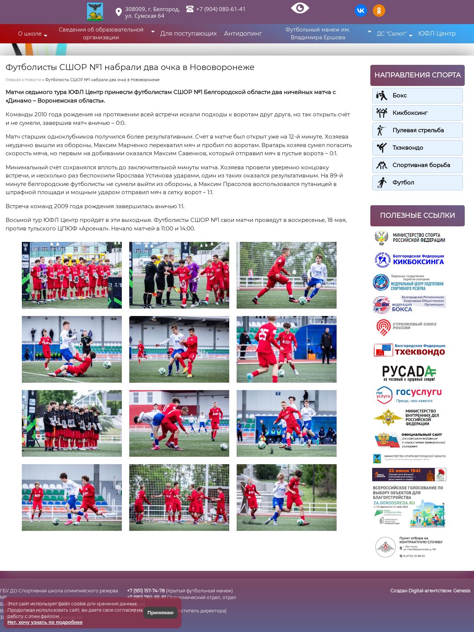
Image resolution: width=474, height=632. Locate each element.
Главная (13, 79)
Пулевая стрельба (418, 130)
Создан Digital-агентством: (430, 590)
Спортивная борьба (421, 165)
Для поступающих (188, 33)
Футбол (403, 182)
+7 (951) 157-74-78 (146, 590)
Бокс (400, 95)
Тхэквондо (408, 147)
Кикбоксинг (410, 112)
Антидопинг (243, 33)
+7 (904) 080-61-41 (221, 9)
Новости (33, 79)
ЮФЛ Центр (437, 33)
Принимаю (160, 612)
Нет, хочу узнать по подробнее (45, 622)
